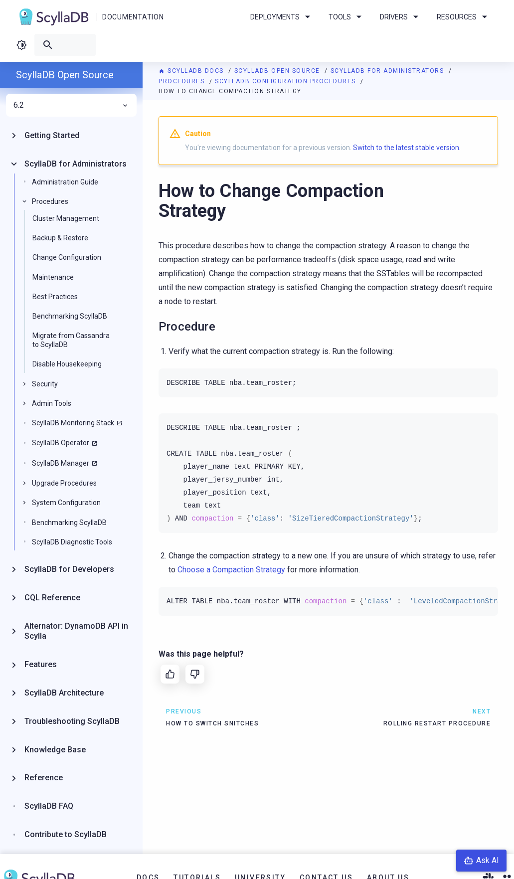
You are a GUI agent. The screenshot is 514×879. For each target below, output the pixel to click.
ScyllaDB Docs (192, 70)
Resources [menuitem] (464, 16)
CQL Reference (52, 597)
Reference (43, 777)
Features (40, 664)
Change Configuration (66, 257)
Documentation (133, 17)
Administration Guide (65, 182)
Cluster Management (65, 218)
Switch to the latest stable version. (407, 148)
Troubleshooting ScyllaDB (72, 721)
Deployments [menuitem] (282, 16)
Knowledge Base (55, 749)
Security (45, 384)
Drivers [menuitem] (401, 16)
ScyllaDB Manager (60, 463)
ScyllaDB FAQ (48, 806)
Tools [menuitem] (347, 16)
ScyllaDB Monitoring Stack (73, 423)
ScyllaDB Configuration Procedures (286, 81)
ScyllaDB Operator (60, 443)
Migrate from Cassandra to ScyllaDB (71, 340)
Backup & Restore (60, 238)
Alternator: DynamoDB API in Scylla (76, 631)
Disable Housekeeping (67, 364)
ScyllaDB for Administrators (388, 70)
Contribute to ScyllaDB (65, 834)
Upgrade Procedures (64, 483)
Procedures (183, 81)
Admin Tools (51, 403)
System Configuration (66, 503)
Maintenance (53, 277)
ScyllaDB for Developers (69, 569)
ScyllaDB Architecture (64, 693)
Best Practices (55, 297)
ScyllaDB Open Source (278, 70)
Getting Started (51, 135)
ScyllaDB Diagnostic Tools (72, 542)
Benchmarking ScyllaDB (69, 316)
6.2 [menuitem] (71, 105)
